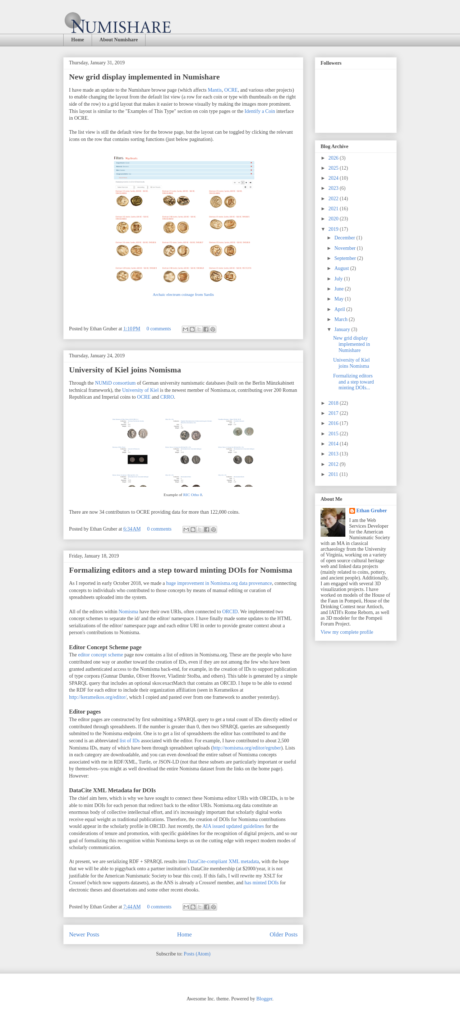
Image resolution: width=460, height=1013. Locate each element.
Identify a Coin (259, 111)
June (339, 289)
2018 (334, 403)
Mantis (215, 90)
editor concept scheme (100, 654)
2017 (334, 413)
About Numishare (119, 39)
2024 (334, 178)
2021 (334, 208)
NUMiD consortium (115, 383)
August (342, 268)
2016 (334, 423)
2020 (334, 218)
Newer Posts (84, 934)
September (345, 258)
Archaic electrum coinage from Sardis (183, 294)
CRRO (167, 397)
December (345, 237)
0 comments (159, 328)
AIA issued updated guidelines (233, 826)
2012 (334, 464)
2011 (334, 474)
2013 (334, 454)
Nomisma (128, 611)
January (342, 329)
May (339, 299)
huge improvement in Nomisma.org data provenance (219, 583)
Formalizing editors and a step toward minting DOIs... (353, 382)
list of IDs (130, 740)
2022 (334, 198)
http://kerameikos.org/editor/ (97, 697)
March (341, 319)
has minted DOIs (262, 882)
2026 (334, 158)
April (340, 309)
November (345, 248)
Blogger (264, 998)
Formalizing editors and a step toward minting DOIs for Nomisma (180, 569)
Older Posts (284, 934)
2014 (334, 443)
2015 (334, 433)
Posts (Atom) (197, 954)
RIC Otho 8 (192, 494)
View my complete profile (347, 632)
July (339, 278)
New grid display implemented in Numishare (144, 76)
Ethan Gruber (371, 510)
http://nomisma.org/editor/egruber (247, 748)
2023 (334, 188)
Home (77, 39)
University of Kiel (140, 390)
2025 (334, 168)
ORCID (230, 611)
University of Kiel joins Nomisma (125, 369)
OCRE (231, 90)
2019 (334, 229)
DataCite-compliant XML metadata (223, 861)
